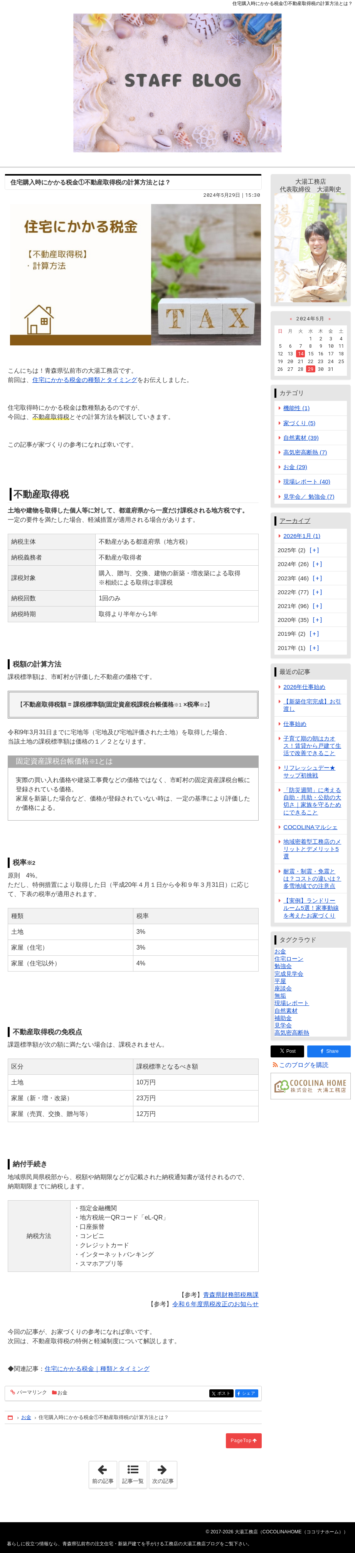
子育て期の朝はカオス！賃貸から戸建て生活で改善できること (312, 745)
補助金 (283, 1018)
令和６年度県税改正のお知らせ (215, 1304)
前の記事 (104, 1472)
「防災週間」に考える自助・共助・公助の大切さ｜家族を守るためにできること (312, 801)
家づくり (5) (299, 423)
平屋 (280, 981)
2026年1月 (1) (301, 536)
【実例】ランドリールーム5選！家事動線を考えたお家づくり (311, 907)
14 (300, 353)
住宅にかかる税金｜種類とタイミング (97, 1368)
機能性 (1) (296, 408)
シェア (249, 1393)
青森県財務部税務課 (231, 1295)
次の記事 (164, 1472)
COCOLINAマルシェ (310, 827)
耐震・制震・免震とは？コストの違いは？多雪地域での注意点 (312, 878)
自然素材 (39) (301, 437)
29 (310, 369)
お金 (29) (295, 467)
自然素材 (286, 1010)
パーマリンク (31, 1392)
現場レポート (291, 1003)
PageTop (240, 1440)
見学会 (283, 1025)
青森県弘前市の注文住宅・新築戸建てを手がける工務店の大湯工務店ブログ (177, 83)
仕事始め (294, 723)
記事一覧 (133, 1481)
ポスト (225, 1393)
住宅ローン (288, 958)
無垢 (280, 995)
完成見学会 (288, 973)
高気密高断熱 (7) (305, 452)
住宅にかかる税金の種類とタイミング (84, 380)
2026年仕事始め (304, 687)
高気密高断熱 (291, 1032)
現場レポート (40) (306, 481)
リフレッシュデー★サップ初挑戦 (309, 771)
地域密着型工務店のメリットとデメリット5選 (312, 848)
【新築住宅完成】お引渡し (312, 705)
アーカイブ (294, 521)
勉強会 (283, 966)
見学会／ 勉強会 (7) (308, 496)
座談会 (283, 988)
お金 (62, 1393)
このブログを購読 (303, 1065)
